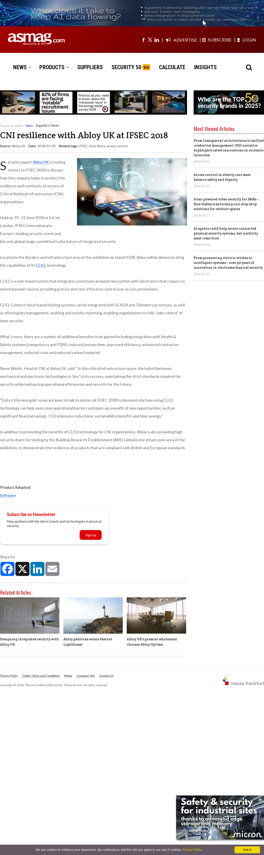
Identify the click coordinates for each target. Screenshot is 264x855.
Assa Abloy (97, 146)
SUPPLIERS (90, 67)
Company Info (86, 676)
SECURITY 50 (126, 67)
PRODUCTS (53, 67)
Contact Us (106, 676)
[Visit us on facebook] (143, 39)
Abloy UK (41, 162)
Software (8, 495)
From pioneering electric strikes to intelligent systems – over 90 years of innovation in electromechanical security (228, 263)
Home (19, 125)
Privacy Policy (9, 676)
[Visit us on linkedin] (157, 39)
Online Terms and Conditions (41, 676)
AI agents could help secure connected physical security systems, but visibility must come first (226, 233)
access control (117, 146)
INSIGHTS (205, 67)
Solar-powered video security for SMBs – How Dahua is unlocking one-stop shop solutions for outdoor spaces (226, 204)
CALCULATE (172, 67)
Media (68, 676)
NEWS (22, 67)
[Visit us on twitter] (150, 40)
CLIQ (41, 265)
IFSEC (83, 146)
